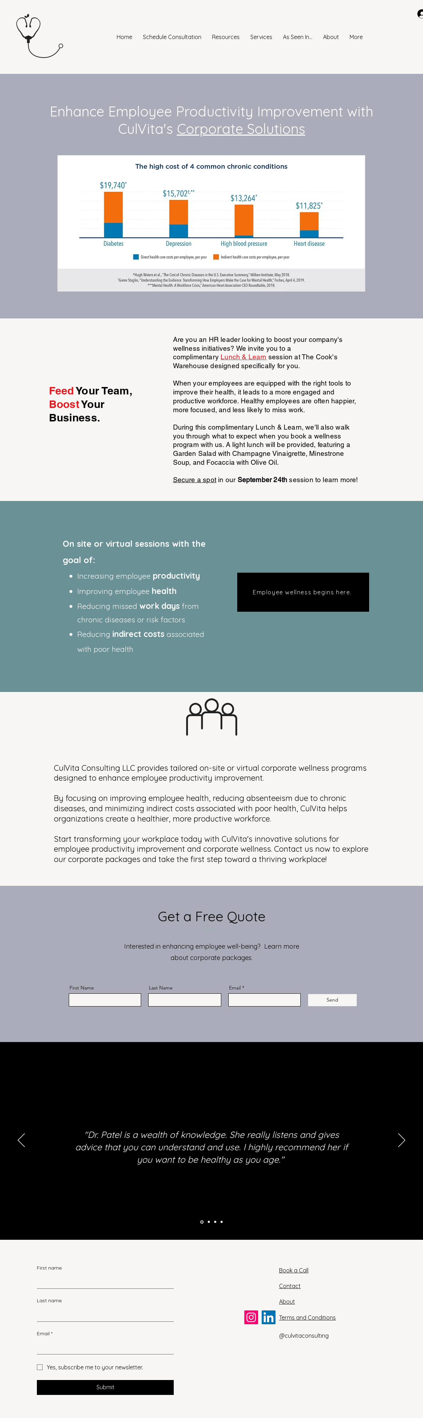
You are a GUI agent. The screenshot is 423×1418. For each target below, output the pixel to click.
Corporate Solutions (241, 128)
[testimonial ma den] (215, 1222)
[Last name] (103, 1314)
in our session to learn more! (287, 480)
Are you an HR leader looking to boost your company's (258, 339)
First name (49, 1268)
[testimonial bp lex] (222, 1222)
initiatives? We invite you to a (246, 348)
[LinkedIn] (268, 1317)
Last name (49, 1300)
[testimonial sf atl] (202, 1221)
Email (235, 987)
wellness (187, 348)
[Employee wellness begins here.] (303, 592)
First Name (81, 987)
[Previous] (21, 1140)
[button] (226, 37)
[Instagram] (251, 1317)
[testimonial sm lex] (209, 1222)
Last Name (161, 987)
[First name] (103, 1281)
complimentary (197, 357)
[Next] (401, 1140)
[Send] (332, 1000)
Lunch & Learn (243, 357)
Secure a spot (194, 480)
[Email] (103, 1347)
